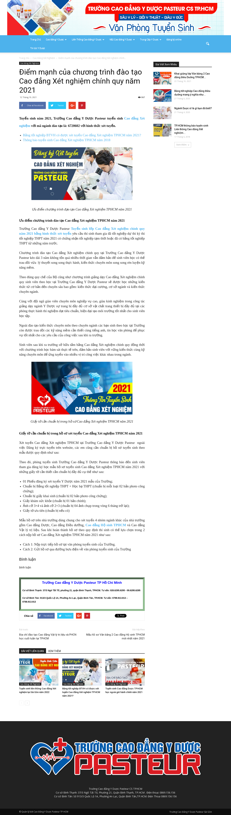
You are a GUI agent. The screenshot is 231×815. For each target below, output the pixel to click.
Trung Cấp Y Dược (150, 39)
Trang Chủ (35, 39)
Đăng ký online (174, 39)
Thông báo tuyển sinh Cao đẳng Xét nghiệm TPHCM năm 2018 (66, 140)
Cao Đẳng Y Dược (56, 39)
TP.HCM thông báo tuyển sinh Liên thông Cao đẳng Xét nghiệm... (191, 129)
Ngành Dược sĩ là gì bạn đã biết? (193, 108)
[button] (207, 44)
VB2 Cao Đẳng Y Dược (122, 39)
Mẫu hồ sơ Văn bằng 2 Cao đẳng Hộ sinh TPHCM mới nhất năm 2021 (115, 636)
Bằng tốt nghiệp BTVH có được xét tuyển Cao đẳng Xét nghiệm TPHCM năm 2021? (82, 135)
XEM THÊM (54, 651)
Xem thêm (182, 144)
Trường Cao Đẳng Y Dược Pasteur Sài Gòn (190, 811)
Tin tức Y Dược (37, 48)
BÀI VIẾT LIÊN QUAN (32, 651)
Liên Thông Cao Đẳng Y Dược (88, 39)
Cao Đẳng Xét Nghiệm (29, 63)
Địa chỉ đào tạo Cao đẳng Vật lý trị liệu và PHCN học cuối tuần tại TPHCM (47, 636)
